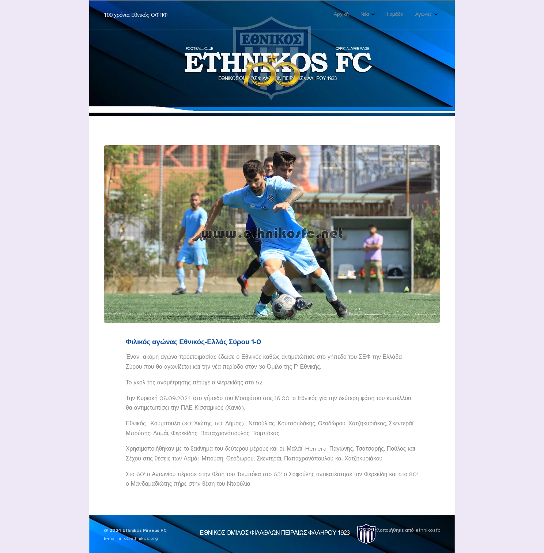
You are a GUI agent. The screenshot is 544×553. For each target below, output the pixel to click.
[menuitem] (395, 15)
